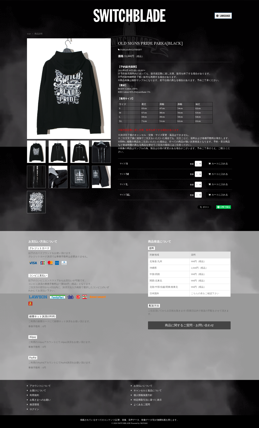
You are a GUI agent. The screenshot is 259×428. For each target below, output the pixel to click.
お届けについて (36, 390)
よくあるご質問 (140, 404)
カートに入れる (218, 163)
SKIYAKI (143, 423)
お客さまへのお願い (39, 399)
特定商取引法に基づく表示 (146, 399)
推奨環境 (33, 404)
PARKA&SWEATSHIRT (130, 49)
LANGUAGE (223, 15)
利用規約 (33, 395)
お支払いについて (141, 385)
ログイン (33, 409)
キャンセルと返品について (146, 390)
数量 (192, 164)
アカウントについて (39, 385)
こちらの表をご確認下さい (205, 293)
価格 (120, 56)
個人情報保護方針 (141, 395)
